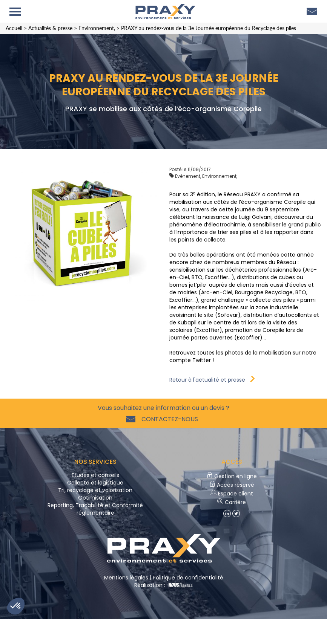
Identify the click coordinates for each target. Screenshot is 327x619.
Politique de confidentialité (188, 577)
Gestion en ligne (232, 476)
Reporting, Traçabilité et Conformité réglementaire (95, 509)
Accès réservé (231, 485)
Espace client (231, 493)
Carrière (231, 502)
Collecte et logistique (95, 482)
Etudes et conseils (95, 475)
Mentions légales (126, 577)
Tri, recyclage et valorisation (95, 490)
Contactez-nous (168, 419)
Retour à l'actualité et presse (212, 380)
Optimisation (95, 497)
